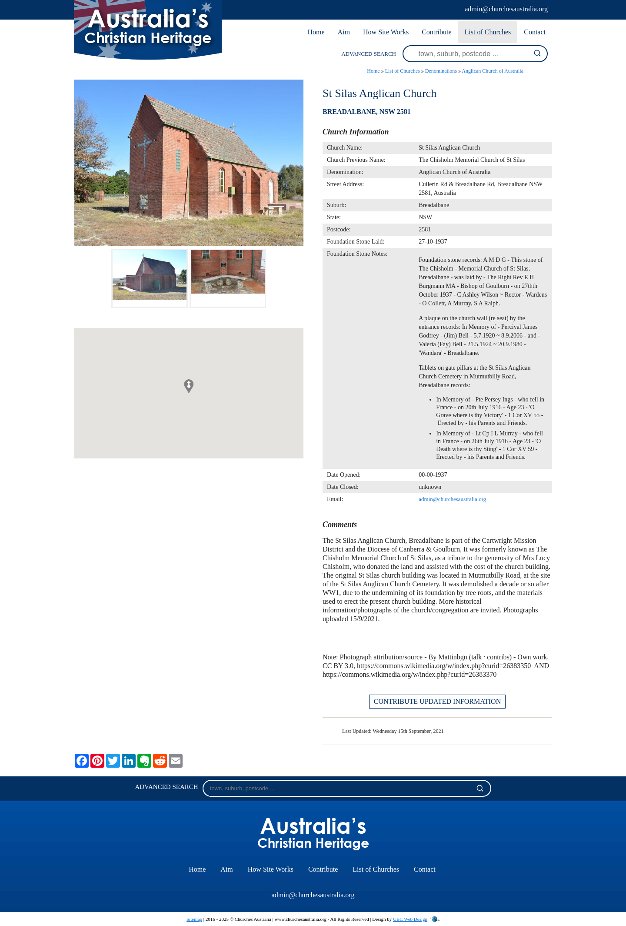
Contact (535, 32)
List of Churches (488, 32)
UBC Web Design (410, 919)
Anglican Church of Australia (492, 71)
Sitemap (194, 919)
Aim (344, 32)
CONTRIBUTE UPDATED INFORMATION (437, 701)
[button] (188, 386)
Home (315, 32)
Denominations (441, 71)
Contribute (436, 32)
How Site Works (386, 32)
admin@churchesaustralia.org (506, 9)
